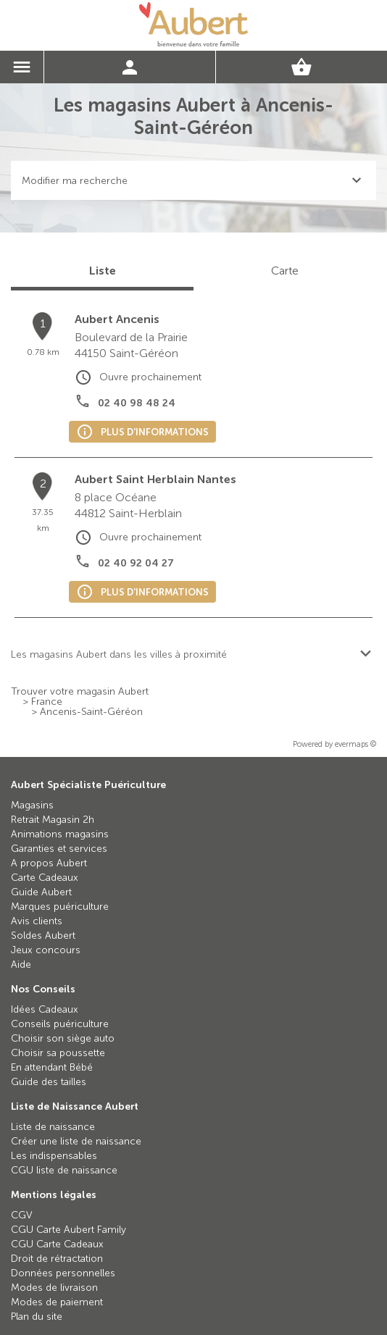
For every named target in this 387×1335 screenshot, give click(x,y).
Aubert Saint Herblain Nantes (155, 479)
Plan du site (36, 1316)
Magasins (32, 805)
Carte (285, 270)
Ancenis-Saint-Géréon (91, 712)
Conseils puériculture (60, 1024)
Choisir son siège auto (63, 1038)
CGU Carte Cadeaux (57, 1244)
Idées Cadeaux (44, 1009)
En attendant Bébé (52, 1067)
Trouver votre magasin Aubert (80, 692)
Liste (102, 270)
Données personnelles (63, 1273)
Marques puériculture (60, 906)
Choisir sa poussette (58, 1053)
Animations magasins (60, 834)
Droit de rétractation (57, 1258)
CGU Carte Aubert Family (68, 1229)
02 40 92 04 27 (136, 563)
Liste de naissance (53, 1127)
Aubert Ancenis (117, 319)
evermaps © (355, 744)
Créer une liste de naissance (76, 1141)
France (46, 702)
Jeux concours (45, 950)
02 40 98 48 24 (136, 403)
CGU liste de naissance (64, 1170)
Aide (21, 964)
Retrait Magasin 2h (52, 819)
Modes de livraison (54, 1287)
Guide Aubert (41, 892)
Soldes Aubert (43, 935)
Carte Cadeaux (44, 877)
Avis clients (36, 921)
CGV (22, 1215)
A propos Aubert (49, 863)
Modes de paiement (57, 1302)
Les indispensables (54, 1156)
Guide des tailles (48, 1082)
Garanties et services (59, 848)
